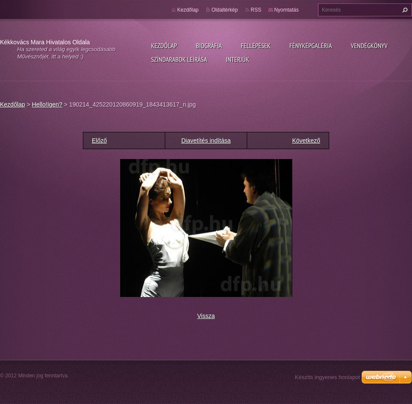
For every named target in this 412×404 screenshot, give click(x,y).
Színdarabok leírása (179, 59)
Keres (403, 9)
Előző (99, 140)
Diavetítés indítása (205, 140)
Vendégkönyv (369, 45)
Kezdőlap (164, 45)
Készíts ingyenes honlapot (327, 377)
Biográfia (209, 45)
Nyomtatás (286, 10)
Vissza (206, 315)
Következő (306, 140)
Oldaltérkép (225, 10)
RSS (256, 10)
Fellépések (255, 45)
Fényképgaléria (311, 45)
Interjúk (237, 59)
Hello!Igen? (47, 104)
